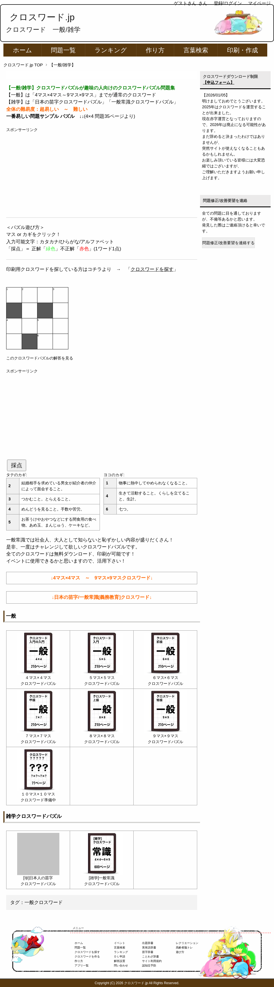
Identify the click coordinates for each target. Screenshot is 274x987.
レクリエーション (187, 943)
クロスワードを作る (87, 956)
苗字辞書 (147, 952)
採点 (16, 465)
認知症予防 (149, 965)
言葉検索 (195, 50)
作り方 (155, 50)
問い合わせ (121, 965)
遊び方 (180, 952)
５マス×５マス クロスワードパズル (102, 677)
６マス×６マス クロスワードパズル (165, 677)
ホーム (22, 50)
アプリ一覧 (82, 965)
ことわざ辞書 (150, 956)
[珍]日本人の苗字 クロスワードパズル (38, 878)
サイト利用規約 (152, 961)
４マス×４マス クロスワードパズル (38, 677)
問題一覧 (63, 50)
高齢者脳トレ (184, 947)
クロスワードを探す (152, 269)
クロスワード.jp (42, 17)
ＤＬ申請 (119, 956)
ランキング (111, 50)
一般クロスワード (43, 902)
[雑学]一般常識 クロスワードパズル (102, 878)
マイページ (259, 3)
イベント (119, 943)
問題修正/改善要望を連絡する (228, 242)
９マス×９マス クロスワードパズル (165, 736)
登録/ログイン (228, 3)
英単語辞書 (149, 947)
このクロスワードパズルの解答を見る (39, 358)
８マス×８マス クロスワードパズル (102, 736)
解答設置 (119, 961)
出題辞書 (147, 943)
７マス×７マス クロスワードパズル (38, 736)
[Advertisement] (101, 172)
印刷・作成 (242, 50)
